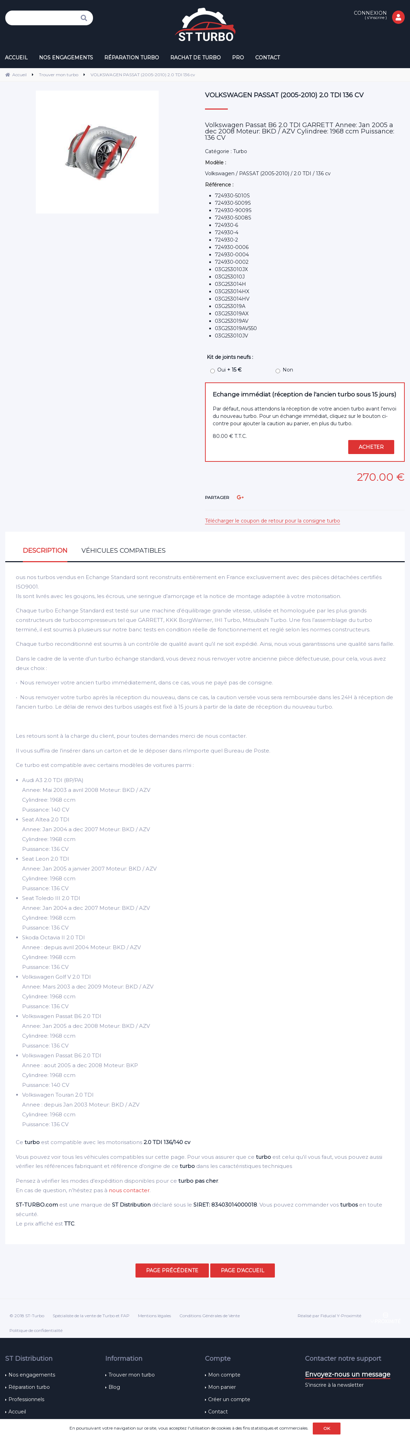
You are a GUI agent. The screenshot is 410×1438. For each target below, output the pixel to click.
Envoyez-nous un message (347, 1374)
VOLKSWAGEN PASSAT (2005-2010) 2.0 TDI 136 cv (284, 95)
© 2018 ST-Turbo (26, 1315)
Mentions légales (154, 1315)
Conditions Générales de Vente (209, 1315)
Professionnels (26, 1399)
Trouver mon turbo (131, 1375)
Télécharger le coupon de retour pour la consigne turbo (272, 521)
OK (326, 1428)
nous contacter (129, 1190)
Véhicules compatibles (123, 550)
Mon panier (222, 1387)
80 (230, 436)
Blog (114, 1387)
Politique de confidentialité (35, 1330)
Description (45, 550)
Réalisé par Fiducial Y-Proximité (329, 1315)
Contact (218, 1412)
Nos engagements (31, 1375)
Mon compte (224, 1375)
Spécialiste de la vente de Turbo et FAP (91, 1315)
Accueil (17, 1412)
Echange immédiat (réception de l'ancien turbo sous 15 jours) (304, 394)
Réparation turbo (29, 1387)
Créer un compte (229, 1399)
